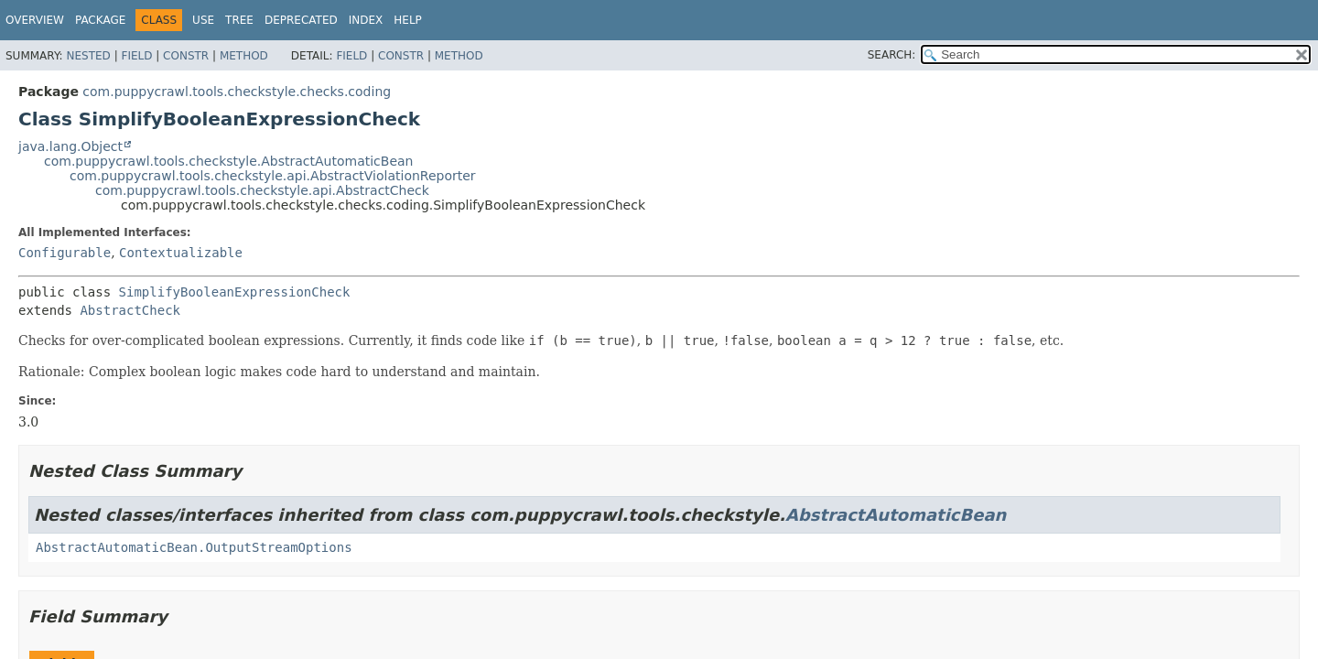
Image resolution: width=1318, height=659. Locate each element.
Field (136, 55)
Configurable (64, 252)
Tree (239, 20)
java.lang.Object (70, 146)
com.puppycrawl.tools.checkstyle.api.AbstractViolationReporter (273, 175)
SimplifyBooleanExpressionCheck (235, 292)
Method (244, 55)
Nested (88, 55)
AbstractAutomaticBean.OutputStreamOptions (194, 547)
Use (203, 20)
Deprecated (301, 20)
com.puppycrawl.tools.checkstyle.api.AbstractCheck (262, 190)
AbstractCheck (130, 310)
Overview (34, 20)
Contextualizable (181, 252)
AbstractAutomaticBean (895, 514)
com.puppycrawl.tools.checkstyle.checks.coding (236, 91)
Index (366, 20)
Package (100, 20)
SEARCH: (892, 55)
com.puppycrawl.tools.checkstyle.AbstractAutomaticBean (229, 161)
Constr (186, 55)
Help (408, 20)
